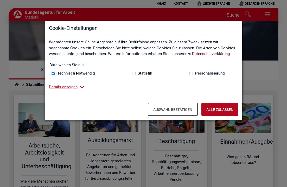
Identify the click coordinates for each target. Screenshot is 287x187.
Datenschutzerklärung (211, 53)
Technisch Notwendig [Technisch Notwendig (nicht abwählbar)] (76, 73)
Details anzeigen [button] (63, 87)
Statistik (145, 73)
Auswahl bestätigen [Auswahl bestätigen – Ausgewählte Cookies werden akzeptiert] (172, 110)
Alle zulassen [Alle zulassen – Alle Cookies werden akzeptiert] (219, 110)
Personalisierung (210, 73)
